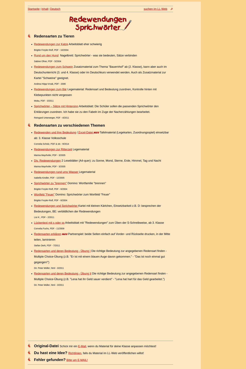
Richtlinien (74, 353)
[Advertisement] (188, 67)
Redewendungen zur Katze (51, 44)
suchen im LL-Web (155, 9)
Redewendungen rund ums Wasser (56, 172)
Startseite (34, 9)
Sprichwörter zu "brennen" (50, 183)
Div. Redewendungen (47, 160)
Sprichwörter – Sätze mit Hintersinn (56, 106)
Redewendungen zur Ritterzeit (53, 149)
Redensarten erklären (47, 234)
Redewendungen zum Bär (50, 89)
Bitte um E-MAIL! (77, 360)
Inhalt (44, 9)
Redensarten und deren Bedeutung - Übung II (62, 273)
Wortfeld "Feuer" (44, 194)
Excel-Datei (86, 132)
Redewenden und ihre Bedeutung (55, 132)
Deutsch (55, 9)
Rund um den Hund (46, 55)
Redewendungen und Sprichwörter (56, 205)
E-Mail (82, 346)
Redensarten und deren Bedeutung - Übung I (62, 251)
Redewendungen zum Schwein (53, 66)
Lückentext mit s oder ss (49, 222)
